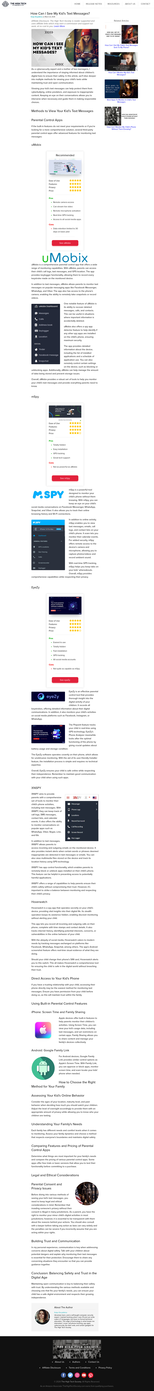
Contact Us (93, 1362)
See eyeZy (65, 680)
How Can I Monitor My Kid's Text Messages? (121, 72)
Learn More (59, 26)
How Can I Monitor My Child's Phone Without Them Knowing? (121, 127)
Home (77, 4)
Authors (76, 1362)
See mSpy (65, 478)
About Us (130, 4)
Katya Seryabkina (60, 1312)
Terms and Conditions (79, 1367)
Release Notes (94, 4)
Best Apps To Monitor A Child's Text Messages (121, 100)
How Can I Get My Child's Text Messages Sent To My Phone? (121, 45)
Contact (145, 4)
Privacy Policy (105, 1367)
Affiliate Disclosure (51, 1367)
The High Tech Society (71, 1381)
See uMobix (65, 243)
